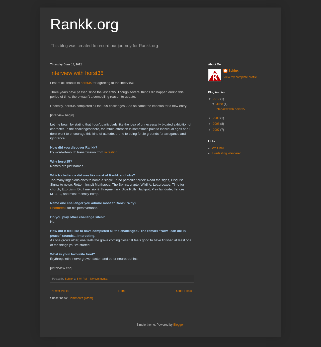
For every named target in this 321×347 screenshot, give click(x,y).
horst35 (86, 83)
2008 (216, 124)
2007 (216, 130)
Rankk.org (84, 24)
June (220, 104)
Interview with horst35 (77, 73)
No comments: (99, 278)
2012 (216, 99)
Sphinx (233, 70)
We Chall (218, 148)
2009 (216, 118)
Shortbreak (58, 208)
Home (122, 291)
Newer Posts (59, 291)
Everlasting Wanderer (226, 153)
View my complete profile (240, 77)
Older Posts (184, 291)
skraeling (110, 152)
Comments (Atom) (80, 298)
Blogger (178, 324)
